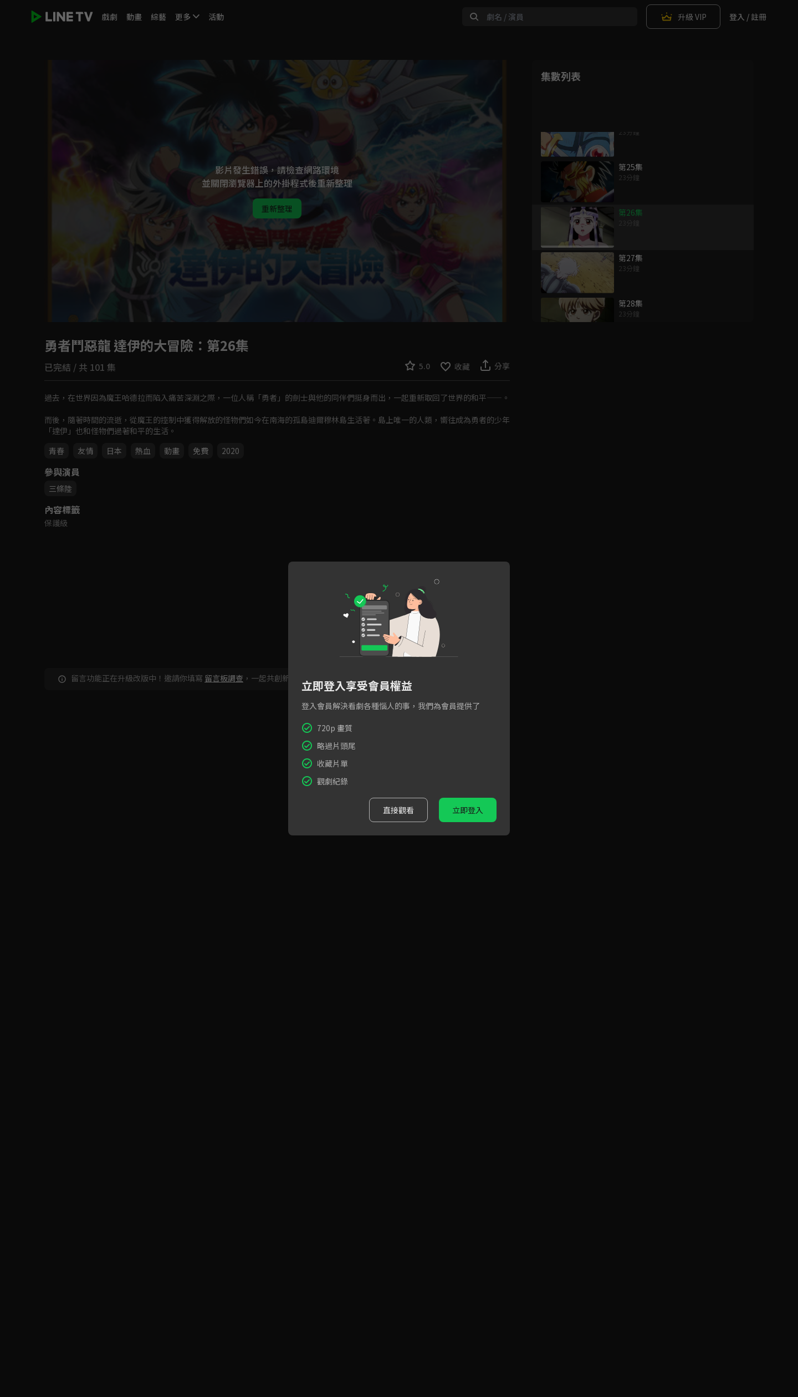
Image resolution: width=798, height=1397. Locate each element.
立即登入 (467, 809)
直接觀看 (398, 809)
